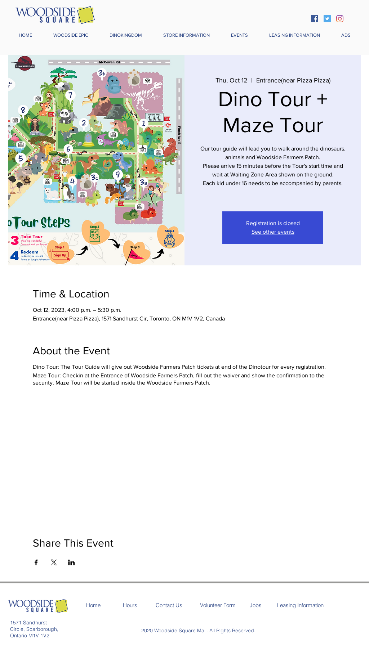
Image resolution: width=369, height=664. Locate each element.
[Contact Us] (169, 605)
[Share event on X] (53, 562)
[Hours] (130, 605)
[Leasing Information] (300, 605)
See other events (273, 232)
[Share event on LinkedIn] (71, 562)
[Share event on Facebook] (36, 562)
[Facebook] (314, 18)
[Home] (93, 605)
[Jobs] (255, 605)
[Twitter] (327, 18)
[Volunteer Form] (217, 605)
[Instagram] (339, 18)
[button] (186, 35)
